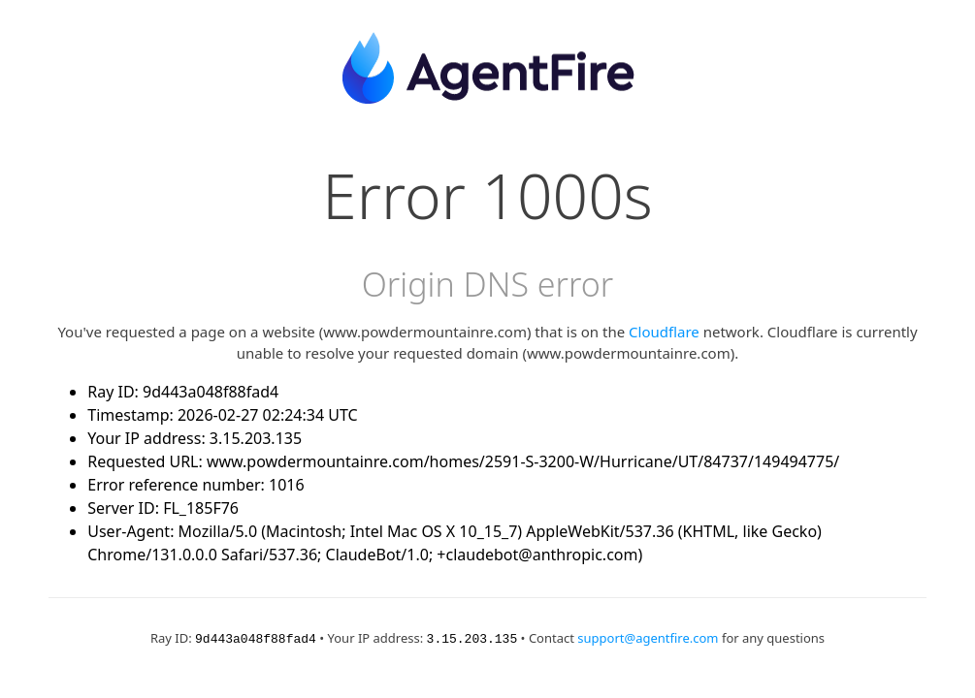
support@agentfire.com (647, 638)
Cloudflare (664, 331)
